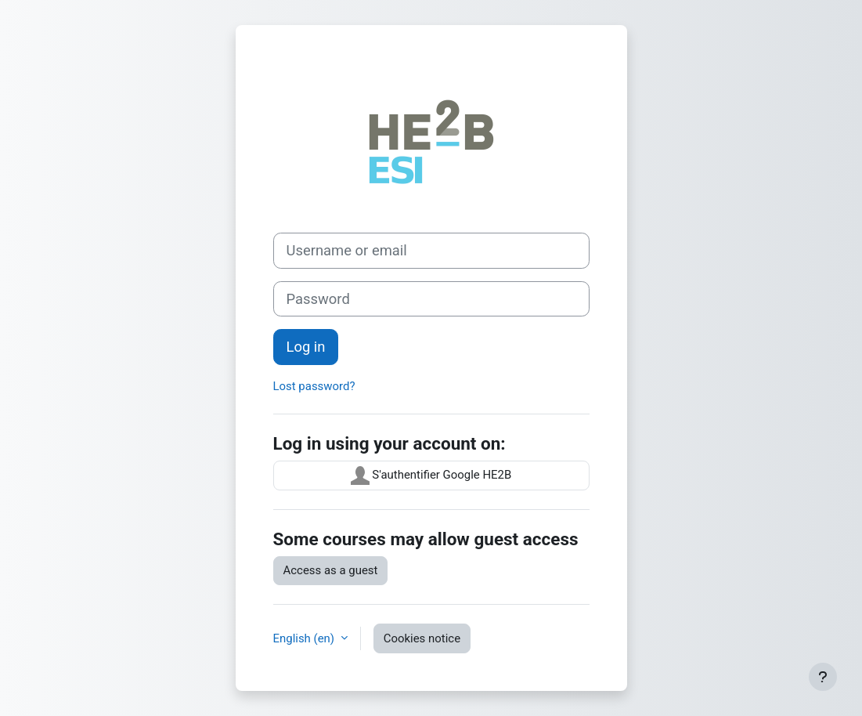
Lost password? (314, 386)
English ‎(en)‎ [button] (305, 638)
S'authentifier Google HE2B (431, 475)
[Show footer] (823, 677)
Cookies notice (422, 638)
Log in (306, 346)
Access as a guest (330, 570)
